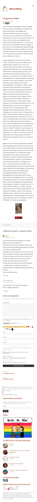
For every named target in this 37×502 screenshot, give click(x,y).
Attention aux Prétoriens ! (16, 463)
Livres (6, 23)
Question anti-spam (7, 356)
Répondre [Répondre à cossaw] (6, 275)
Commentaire (6, 302)
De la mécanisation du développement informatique (19, 451)
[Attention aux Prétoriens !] (5, 465)
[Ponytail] (5, 445)
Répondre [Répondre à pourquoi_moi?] (6, 291)
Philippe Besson (7, 225)
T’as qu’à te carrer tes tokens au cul (19, 470)
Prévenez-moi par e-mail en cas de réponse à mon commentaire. (15, 353)
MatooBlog (15, 8)
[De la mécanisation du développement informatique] (5, 452)
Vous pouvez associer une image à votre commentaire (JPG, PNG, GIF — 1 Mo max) (18, 320)
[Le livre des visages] (5, 458)
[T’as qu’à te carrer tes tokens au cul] (5, 471)
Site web (5, 342)
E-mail (5, 337)
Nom (4, 332)
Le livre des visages (14, 457)
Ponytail (11, 444)
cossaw (7, 235)
